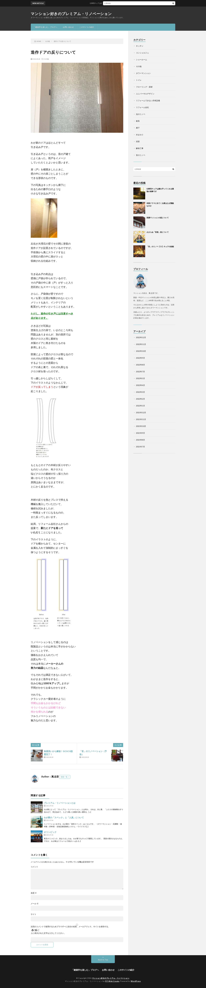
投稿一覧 (64, 777)
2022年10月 (141, 351)
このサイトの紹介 (86, 27)
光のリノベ (140, 114)
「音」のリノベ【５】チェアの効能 (160, 246)
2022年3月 (140, 392)
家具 (138, 121)
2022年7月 (140, 371)
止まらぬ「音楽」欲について (157, 232)
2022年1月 (140, 406)
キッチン (139, 46)
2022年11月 (141, 344)
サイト (33, 914)
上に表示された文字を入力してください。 (48, 933)
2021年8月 (140, 440)
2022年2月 (140, 399)
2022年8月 (140, 365)
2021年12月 (141, 412)
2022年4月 (140, 385)
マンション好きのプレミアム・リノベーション (71, 13)
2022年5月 (140, 378)
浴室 (138, 141)
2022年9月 (140, 358)
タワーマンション (143, 73)
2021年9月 (140, 433)
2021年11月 (141, 419)
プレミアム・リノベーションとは (59, 803)
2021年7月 (140, 446)
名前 (34, 893)
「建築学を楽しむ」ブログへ (45, 27)
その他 (46, 59)
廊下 (138, 128)
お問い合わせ (68, 27)
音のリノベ (140, 155)
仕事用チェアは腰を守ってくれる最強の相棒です (112, 3)
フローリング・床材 (144, 87)
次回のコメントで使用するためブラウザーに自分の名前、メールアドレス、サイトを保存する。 (70, 926)
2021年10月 (141, 426)
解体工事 (139, 148)
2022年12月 (141, 337)
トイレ (138, 80)
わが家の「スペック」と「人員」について (64, 817)
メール (34, 904)
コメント (34, 867)
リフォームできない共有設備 (148, 100)
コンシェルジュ (142, 53)
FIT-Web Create (112, 981)
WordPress (136, 981)
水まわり (139, 134)
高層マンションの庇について (157, 218)
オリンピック (50, 832)
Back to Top (103, 960)
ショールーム (141, 59)
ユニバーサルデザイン (145, 94)
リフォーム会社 (142, 107)
